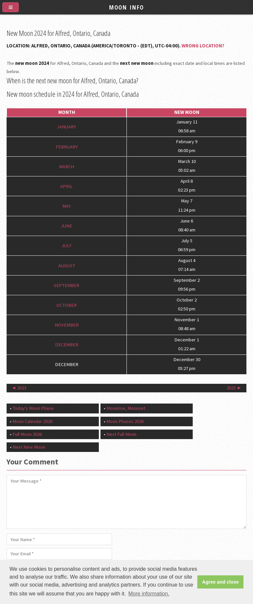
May (66, 206)
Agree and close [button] (220, 582)
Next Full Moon (121, 434)
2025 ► (234, 388)
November (67, 325)
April (66, 186)
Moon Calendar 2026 (32, 421)
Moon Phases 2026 (125, 421)
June (66, 226)
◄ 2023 (19, 388)
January (66, 127)
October (66, 305)
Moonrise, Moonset (125, 408)
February (67, 146)
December (66, 345)
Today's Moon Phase (33, 408)
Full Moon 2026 (27, 434)
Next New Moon (29, 447)
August (66, 265)
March (66, 166)
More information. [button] (148, 593)
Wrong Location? (203, 46)
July (66, 246)
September (66, 285)
